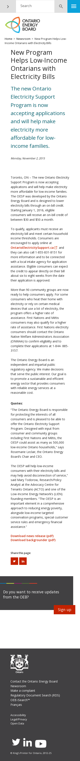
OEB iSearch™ (20, 700)
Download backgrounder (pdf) (33, 540)
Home (8, 39)
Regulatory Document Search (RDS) (35, 695)
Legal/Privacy (18, 719)
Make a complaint (22, 690)
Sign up (64, 609)
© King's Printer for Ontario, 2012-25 (30, 753)
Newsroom (23, 39)
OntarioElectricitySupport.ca (32, 248)
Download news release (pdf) (32, 536)
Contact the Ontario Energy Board (34, 681)
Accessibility (18, 715)
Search (26, 5)
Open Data (17, 723)
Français (16, 705)
